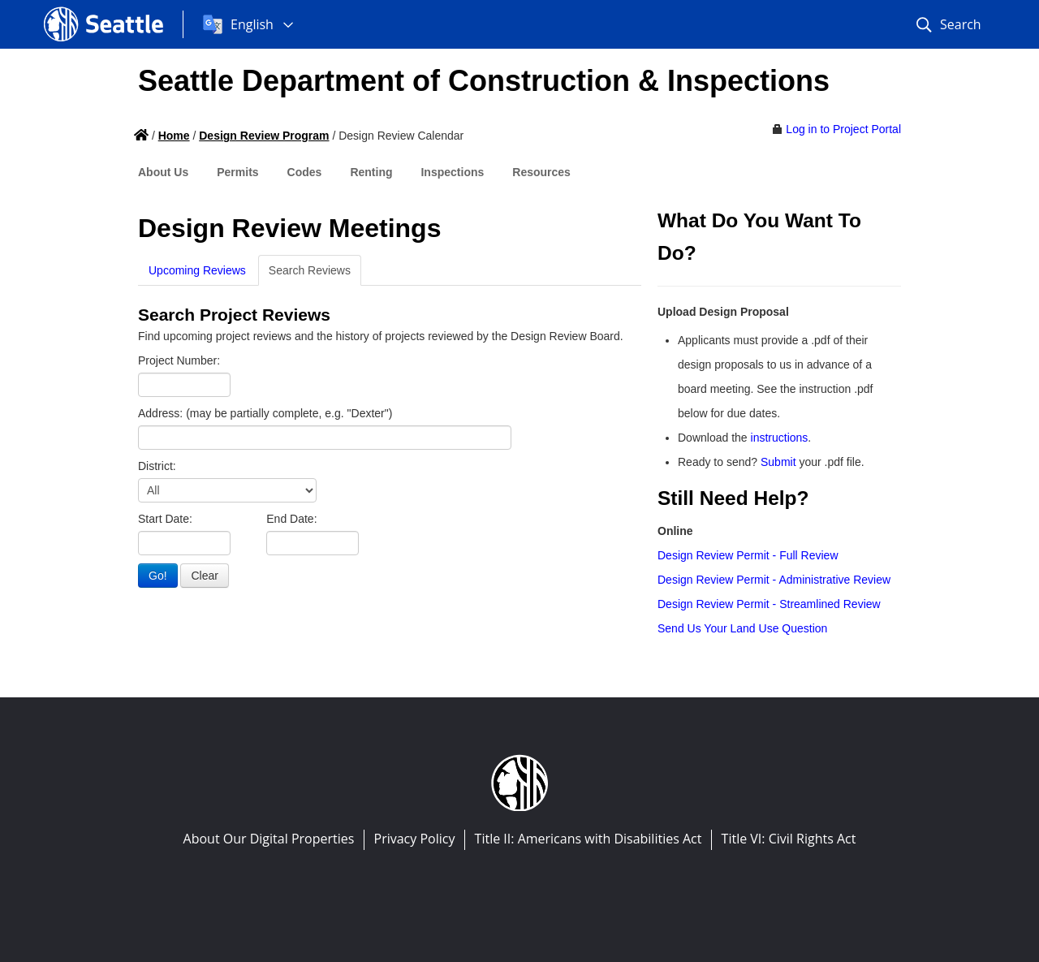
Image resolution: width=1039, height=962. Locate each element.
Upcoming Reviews (197, 270)
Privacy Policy (414, 839)
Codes (304, 172)
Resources (541, 172)
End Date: (291, 518)
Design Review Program (264, 135)
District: (157, 465)
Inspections (452, 172)
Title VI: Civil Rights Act (789, 839)
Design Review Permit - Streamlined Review (769, 603)
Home (174, 135)
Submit (778, 461)
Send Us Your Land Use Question (742, 628)
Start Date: (165, 518)
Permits (237, 172)
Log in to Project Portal (843, 129)
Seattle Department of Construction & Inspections (484, 80)
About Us (163, 172)
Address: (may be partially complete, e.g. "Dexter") (265, 413)
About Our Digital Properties (269, 839)
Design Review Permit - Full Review (748, 555)
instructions (779, 437)
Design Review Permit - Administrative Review (773, 579)
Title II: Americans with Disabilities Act (588, 839)
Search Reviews (310, 270)
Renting (371, 172)
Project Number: (179, 360)
